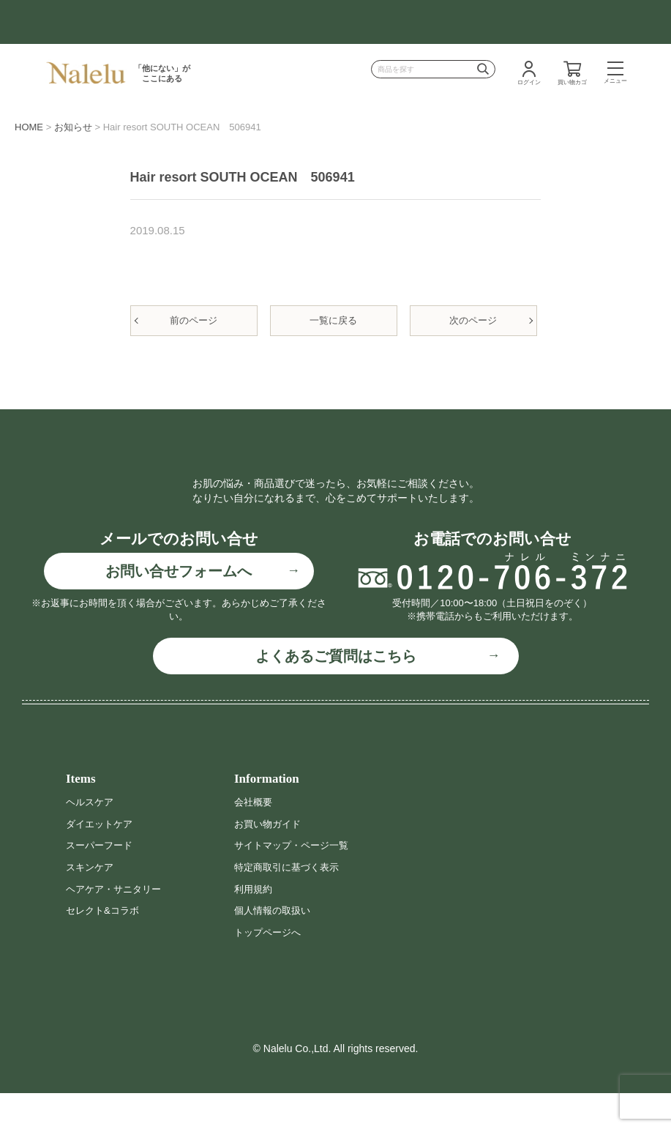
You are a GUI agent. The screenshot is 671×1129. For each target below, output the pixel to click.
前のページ (193, 320)
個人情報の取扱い (275, 946)
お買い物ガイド (270, 859)
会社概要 (254, 837)
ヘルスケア (91, 837)
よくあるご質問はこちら (335, 692)
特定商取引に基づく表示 (290, 903)
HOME (29, 127)
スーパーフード (102, 881)
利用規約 (254, 925)
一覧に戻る (333, 320)
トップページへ (270, 968)
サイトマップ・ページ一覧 (295, 881)
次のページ (473, 320)
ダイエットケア (102, 859)
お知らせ (73, 127)
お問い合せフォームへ (178, 607)
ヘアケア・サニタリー (117, 925)
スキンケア (91, 903)
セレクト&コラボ (105, 946)
